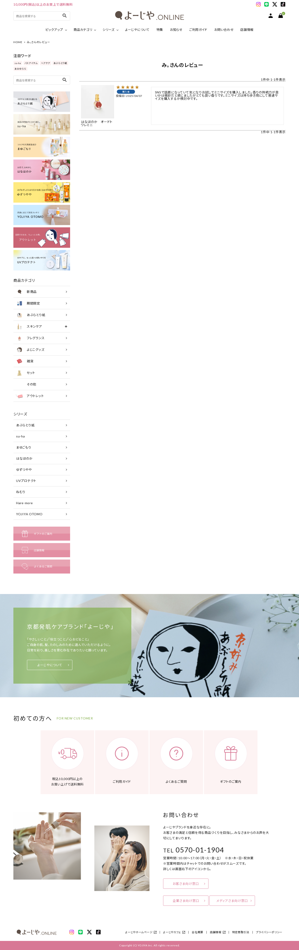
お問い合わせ (223, 30)
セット (25, 373)
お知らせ (176, 30)
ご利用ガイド (198, 30)
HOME (17, 42)
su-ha (18, 63)
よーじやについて (137, 30)
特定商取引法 (240, 932)
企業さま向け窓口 (186, 901)
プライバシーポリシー (269, 932)
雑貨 (24, 361)
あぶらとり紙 (60, 63)
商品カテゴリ (83, 30)
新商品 (26, 292)
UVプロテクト (26, 481)
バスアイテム (31, 63)
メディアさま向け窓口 (232, 901)
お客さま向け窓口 (186, 884)
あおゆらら (20, 68)
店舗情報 (247, 30)
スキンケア (29, 326)
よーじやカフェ (172, 932)
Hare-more (24, 503)
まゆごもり (23, 447)
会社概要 (197, 932)
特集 (160, 30)
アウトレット (30, 396)
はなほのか (24, 458)
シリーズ (109, 30)
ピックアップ (54, 30)
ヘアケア (45, 63)
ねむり (20, 492)
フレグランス (30, 338)
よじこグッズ (30, 349)
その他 (26, 384)
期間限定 (28, 303)
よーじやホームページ (138, 932)
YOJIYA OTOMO (29, 514)
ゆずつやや (24, 469)
